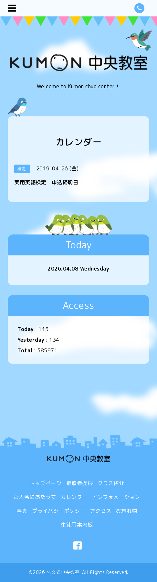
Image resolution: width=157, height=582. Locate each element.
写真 (21, 510)
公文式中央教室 (63, 572)
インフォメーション (116, 497)
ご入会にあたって (35, 497)
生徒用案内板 (77, 524)
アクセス (100, 510)
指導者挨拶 (79, 483)
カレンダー (74, 497)
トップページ (45, 483)
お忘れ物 (126, 510)
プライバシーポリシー (58, 510)
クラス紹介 (111, 483)
